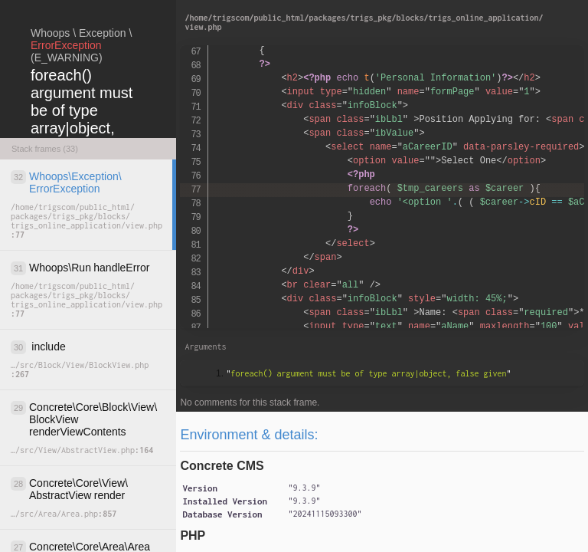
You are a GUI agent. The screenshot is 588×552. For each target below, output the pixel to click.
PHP (192, 535)
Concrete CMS (221, 465)
